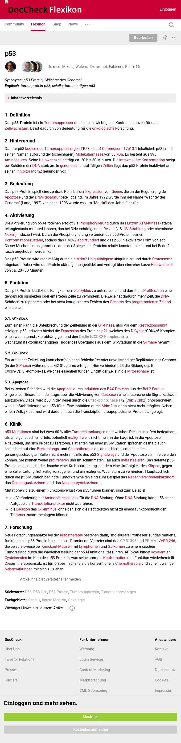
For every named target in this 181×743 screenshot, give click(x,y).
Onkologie (76, 600)
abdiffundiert (88, 240)
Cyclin (139, 331)
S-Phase (150, 342)
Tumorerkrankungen (88, 432)
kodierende (34, 148)
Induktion (91, 389)
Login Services (91, 659)
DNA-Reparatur (47, 197)
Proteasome (162, 259)
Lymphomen (89, 546)
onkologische (103, 128)
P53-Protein (58, 592)
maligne (74, 437)
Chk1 (131, 400)
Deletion (23, 509)
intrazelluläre (130, 160)
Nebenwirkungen (19, 569)
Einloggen (168, 9)
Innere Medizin (54, 600)
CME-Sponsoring (93, 690)
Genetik (34, 600)
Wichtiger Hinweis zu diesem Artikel (34, 608)
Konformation (114, 558)
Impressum (164, 690)
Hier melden (71, 579)
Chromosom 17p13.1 (119, 148)
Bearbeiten (143, 37)
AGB (158, 659)
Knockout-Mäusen (56, 546)
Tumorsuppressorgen (62, 148)
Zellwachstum (16, 128)
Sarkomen (116, 546)
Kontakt (161, 649)
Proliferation (153, 290)
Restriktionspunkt (152, 325)
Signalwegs (106, 454)
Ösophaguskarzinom (29, 483)
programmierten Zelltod (151, 302)
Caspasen (109, 394)
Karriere (11, 680)
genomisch (69, 165)
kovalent (158, 552)
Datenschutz (165, 670)
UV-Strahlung (135, 229)
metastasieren (132, 460)
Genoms (117, 302)
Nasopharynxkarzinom (80, 483)
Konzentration (153, 160)
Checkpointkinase (103, 400)
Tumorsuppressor (58, 122)
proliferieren (59, 460)
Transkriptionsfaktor (48, 503)
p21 (104, 331)
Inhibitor (23, 171)
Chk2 (141, 400)
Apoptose (13, 197)
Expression (94, 191)
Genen (116, 191)
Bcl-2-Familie (153, 389)
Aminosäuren (16, 160)
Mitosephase (138, 371)
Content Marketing (94, 670)
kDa (119, 154)
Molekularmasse (89, 154)
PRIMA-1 (152, 541)
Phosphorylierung (94, 223)
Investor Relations (19, 659)
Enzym (132, 223)
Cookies (161, 680)
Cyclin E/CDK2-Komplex (99, 336)
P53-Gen (40, 592)
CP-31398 (128, 541)
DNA (36, 165)
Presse (10, 670)
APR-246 (168, 541)
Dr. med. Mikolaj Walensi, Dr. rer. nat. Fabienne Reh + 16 (93, 66)
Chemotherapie (80, 449)
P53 (28, 592)
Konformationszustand (24, 240)
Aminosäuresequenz (61, 498)
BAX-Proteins (118, 389)
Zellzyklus (82, 290)
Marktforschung (92, 680)
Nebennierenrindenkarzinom (151, 477)
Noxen (10, 234)
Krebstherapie (71, 535)
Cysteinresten (16, 558)
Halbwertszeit (50, 160)
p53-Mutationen (18, 432)
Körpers (154, 466)
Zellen (108, 165)
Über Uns (12, 649)
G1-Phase (106, 325)
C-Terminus (47, 509)
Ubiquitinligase (100, 259)
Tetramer (17, 515)
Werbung (86, 649)
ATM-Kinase (149, 223)
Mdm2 (36, 171)
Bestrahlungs (48, 449)
